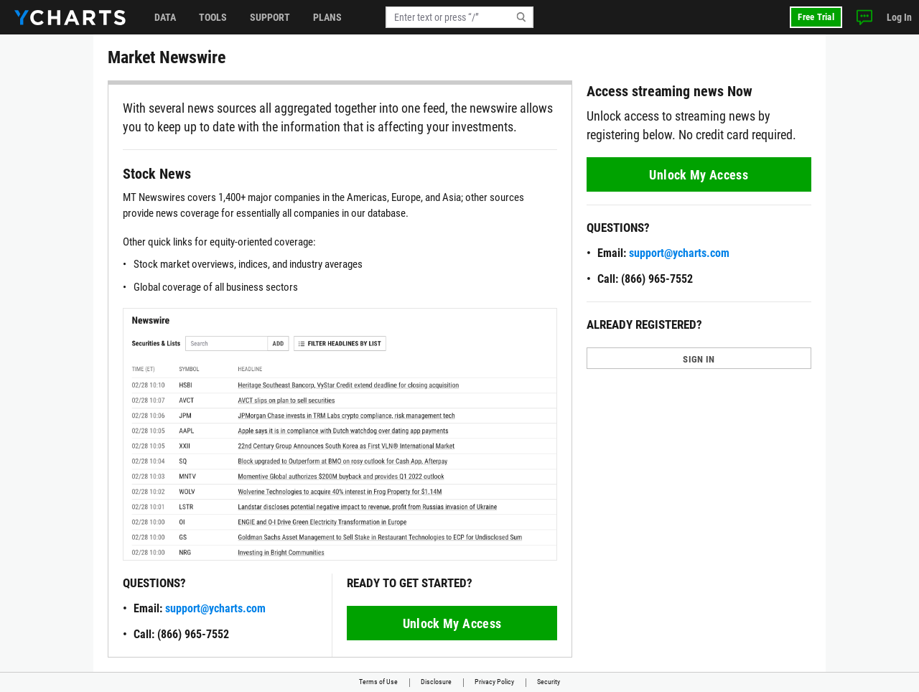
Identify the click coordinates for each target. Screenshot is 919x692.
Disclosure (436, 682)
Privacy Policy (494, 682)
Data (165, 17)
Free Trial (816, 16)
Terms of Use (378, 682)
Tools (213, 17)
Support (270, 17)
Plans (327, 17)
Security (548, 682)
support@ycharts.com (215, 608)
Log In (899, 17)
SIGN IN (698, 359)
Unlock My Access (452, 623)
